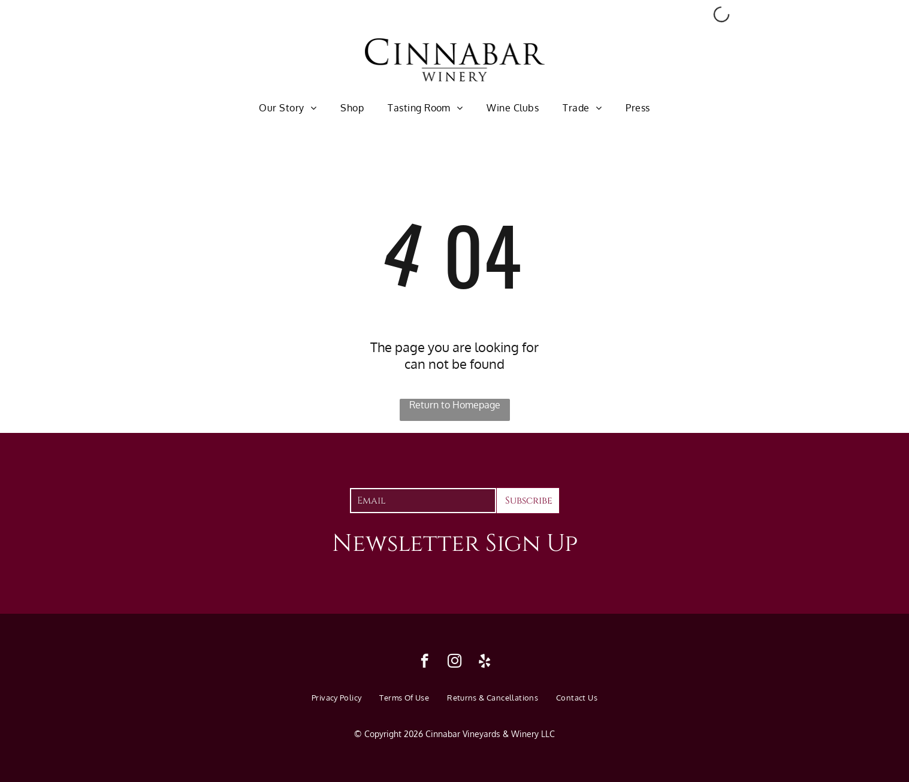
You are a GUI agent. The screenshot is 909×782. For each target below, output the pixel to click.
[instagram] (454, 662)
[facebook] (424, 662)
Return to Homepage (454, 405)
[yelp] (484, 662)
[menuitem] (287, 107)
